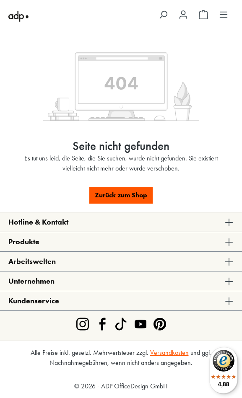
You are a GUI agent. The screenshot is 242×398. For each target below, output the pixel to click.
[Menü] (223, 14)
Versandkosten (169, 353)
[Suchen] (163, 14)
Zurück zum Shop (121, 195)
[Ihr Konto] (183, 14)
